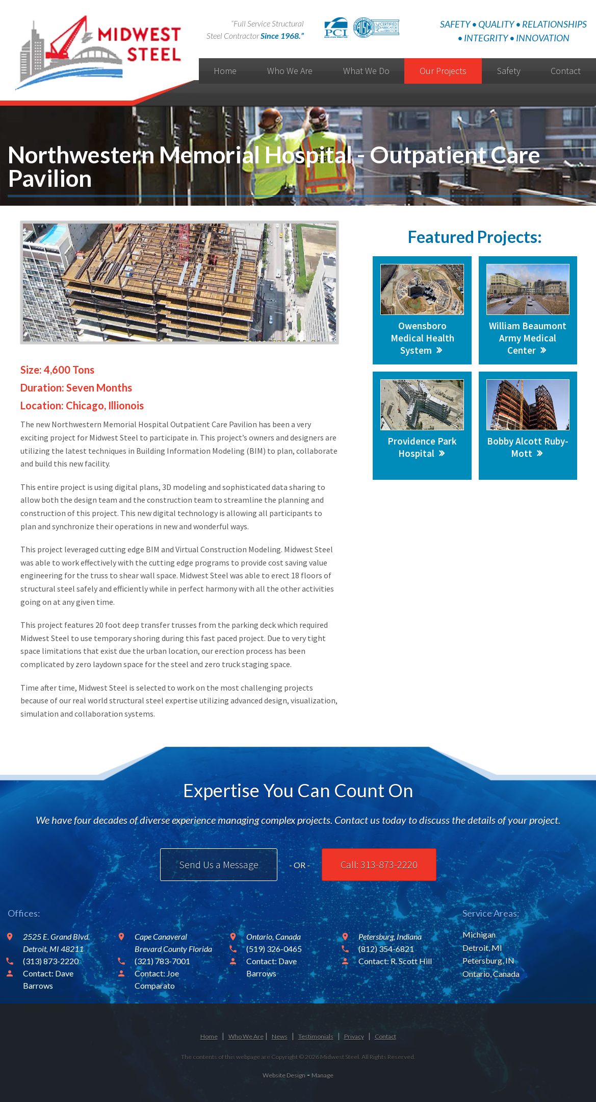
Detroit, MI (482, 947)
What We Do (366, 71)
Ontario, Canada (491, 973)
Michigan (479, 934)
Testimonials (315, 1036)
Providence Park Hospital (422, 447)
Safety (509, 71)
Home (225, 71)
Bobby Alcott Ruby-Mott (527, 447)
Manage (322, 1075)
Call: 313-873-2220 (379, 864)
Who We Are (290, 71)
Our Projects (443, 71)
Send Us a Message (218, 864)
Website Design (284, 1075)
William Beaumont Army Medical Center (527, 338)
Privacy (354, 1036)
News (280, 1036)
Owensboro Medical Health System (422, 338)
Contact (385, 1036)
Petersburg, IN (488, 960)
